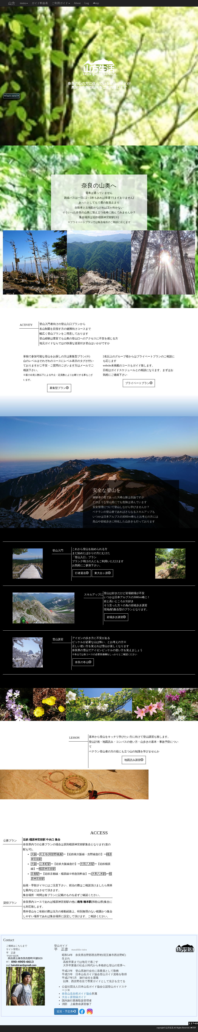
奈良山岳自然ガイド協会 (77, 993)
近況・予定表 (66, 1011)
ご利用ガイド (61, 3)
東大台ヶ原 (102, 573)
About (77, 3)
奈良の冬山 (83, 662)
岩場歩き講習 (116, 617)
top (96, 3)
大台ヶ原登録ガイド (74, 997)
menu (24, 3)
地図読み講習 (133, 759)
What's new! (11, 95)
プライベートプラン (138, 383)
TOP (194, 1028)
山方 (11, 3)
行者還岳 (82, 573)
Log (86, 3)
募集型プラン (59, 387)
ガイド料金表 (40, 3)
